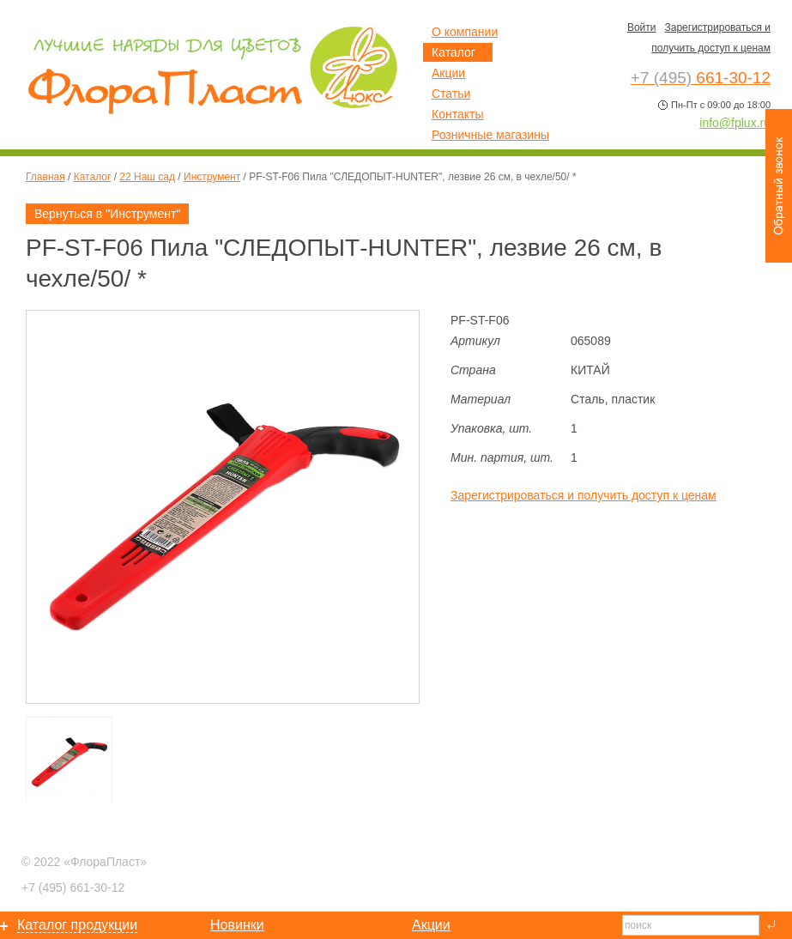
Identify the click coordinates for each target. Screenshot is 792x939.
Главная (45, 177)
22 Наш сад (147, 177)
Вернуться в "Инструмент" (107, 214)
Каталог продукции (77, 925)
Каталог (93, 177)
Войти (641, 27)
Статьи (451, 93)
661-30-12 (72, 887)
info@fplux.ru (735, 123)
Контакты (457, 114)
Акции (448, 73)
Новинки (237, 925)
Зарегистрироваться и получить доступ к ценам (583, 495)
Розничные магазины (490, 135)
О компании (465, 32)
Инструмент (212, 177)
